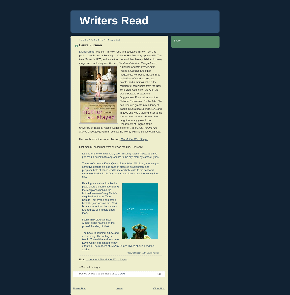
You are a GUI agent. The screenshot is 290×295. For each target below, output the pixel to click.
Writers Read (114, 20)
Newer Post (79, 288)
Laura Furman (87, 51)
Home (119, 288)
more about (106, 259)
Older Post (159, 288)
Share (177, 40)
